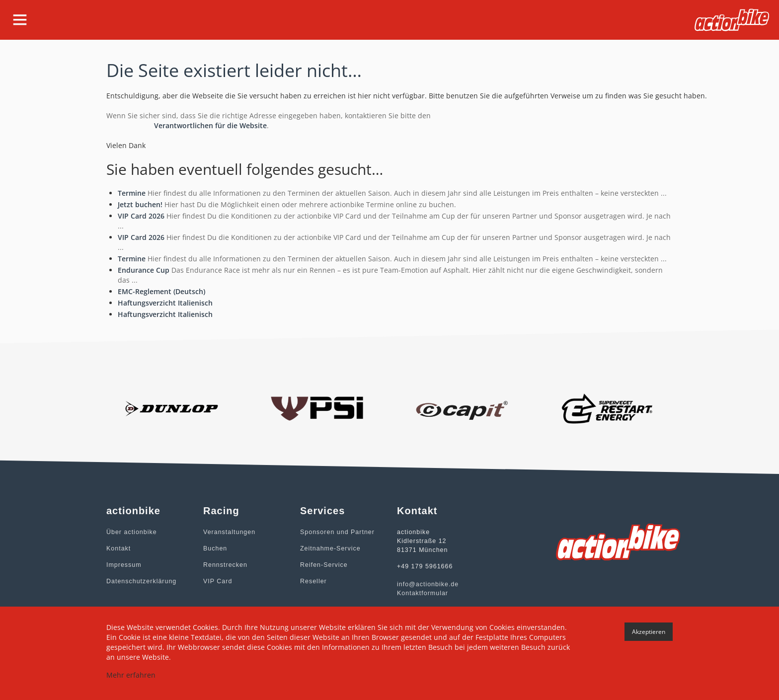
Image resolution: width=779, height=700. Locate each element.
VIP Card (217, 581)
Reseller (313, 581)
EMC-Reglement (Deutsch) (161, 291)
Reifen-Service (323, 564)
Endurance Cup (143, 270)
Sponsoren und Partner (336, 532)
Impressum (123, 564)
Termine (132, 193)
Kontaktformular (422, 593)
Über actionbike (130, 532)
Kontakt (118, 548)
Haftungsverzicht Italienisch (165, 303)
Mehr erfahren (131, 675)
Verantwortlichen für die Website (210, 125)
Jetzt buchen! (140, 204)
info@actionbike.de (427, 584)
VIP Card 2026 (141, 216)
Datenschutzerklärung (140, 581)
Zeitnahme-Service (329, 548)
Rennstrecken (224, 564)
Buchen (215, 548)
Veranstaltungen (228, 532)
